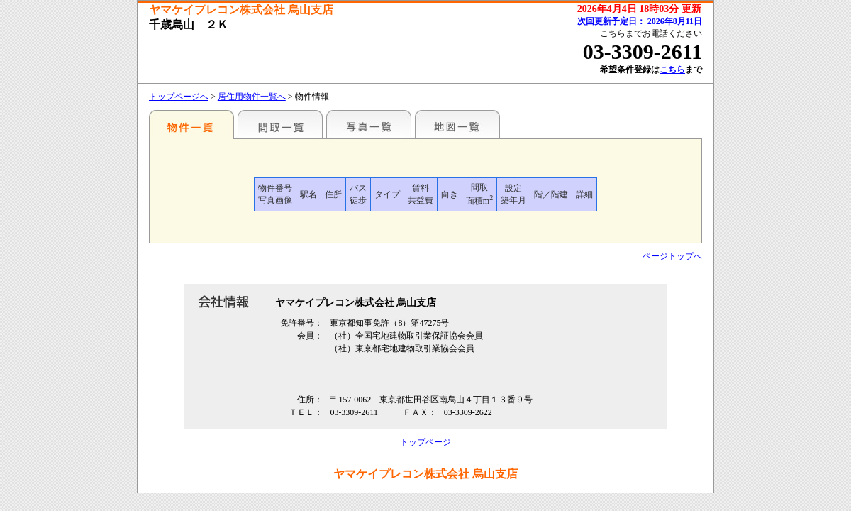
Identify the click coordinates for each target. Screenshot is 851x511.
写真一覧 (368, 124)
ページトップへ (672, 256)
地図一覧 (457, 124)
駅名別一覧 (191, 124)
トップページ (425, 442)
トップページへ (178, 96)
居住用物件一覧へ (252, 96)
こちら (672, 70)
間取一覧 (280, 124)
